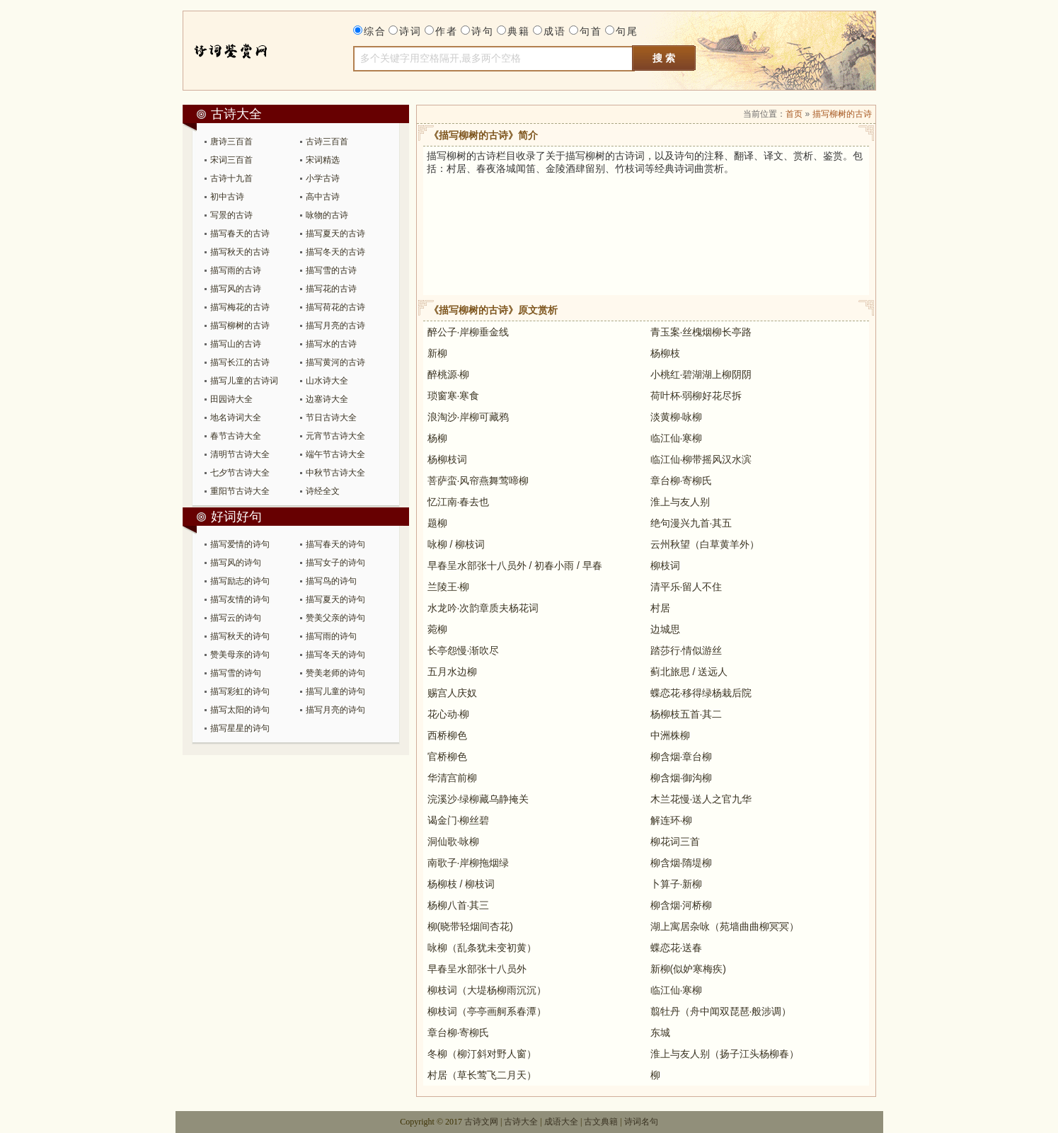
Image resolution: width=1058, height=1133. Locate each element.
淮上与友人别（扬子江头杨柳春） (724, 1053)
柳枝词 (665, 565)
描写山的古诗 (235, 344)
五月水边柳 (452, 671)
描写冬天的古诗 (335, 252)
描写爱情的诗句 (240, 544)
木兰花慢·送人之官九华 (701, 799)
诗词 (410, 31)
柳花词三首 (675, 841)
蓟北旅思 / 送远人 (689, 671)
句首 (591, 31)
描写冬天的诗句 (335, 655)
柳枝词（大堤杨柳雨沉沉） (486, 990)
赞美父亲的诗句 (335, 618)
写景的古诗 (231, 215)
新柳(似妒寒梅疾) (688, 968)
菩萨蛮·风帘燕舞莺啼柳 (478, 480)
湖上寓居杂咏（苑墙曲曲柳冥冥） (724, 926)
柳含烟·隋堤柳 (681, 862)
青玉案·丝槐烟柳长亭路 (701, 332)
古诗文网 (481, 1122)
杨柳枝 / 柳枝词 (461, 884)
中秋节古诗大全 (335, 473)
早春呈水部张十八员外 (477, 968)
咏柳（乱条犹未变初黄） (481, 947)
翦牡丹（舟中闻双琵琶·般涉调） (721, 1011)
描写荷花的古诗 (335, 307)
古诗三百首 (327, 141)
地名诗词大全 (235, 417)
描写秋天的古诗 (240, 252)
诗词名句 (641, 1122)
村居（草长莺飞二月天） (481, 1075)
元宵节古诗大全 (335, 436)
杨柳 (437, 438)
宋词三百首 (231, 160)
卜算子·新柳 (676, 884)
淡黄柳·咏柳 (676, 416)
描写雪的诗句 (235, 673)
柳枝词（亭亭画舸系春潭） (486, 1011)
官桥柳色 (447, 756)
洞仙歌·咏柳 (453, 841)
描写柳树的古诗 (240, 325)
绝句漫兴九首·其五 (691, 523)
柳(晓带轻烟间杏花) (470, 926)
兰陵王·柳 (448, 586)
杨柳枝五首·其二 (686, 714)
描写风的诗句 (235, 563)
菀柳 (437, 629)
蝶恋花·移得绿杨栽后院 (701, 692)
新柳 (437, 353)
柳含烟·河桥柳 (681, 905)
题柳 (437, 523)
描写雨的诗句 (331, 636)
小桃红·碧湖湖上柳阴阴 (701, 374)
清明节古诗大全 (240, 454)
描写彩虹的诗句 (240, 691)
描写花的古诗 (331, 289)
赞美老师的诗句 (335, 673)
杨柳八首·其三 (458, 905)
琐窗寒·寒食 (453, 395)
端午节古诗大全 (335, 454)
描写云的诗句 (235, 618)
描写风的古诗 (235, 289)
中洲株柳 (670, 735)
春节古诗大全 (235, 436)
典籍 (518, 31)
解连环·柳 (671, 820)
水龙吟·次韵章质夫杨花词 (483, 608)
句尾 (627, 31)
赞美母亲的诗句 (240, 655)
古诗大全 (244, 50)
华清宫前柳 (452, 777)
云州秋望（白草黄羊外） (704, 544)
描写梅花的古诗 (240, 307)
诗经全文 (323, 491)
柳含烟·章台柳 (681, 756)
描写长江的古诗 (240, 362)
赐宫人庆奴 (452, 692)
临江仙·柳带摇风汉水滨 (701, 459)
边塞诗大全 (327, 399)
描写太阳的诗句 (240, 710)
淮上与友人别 (680, 501)
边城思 (665, 629)
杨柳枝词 (447, 459)
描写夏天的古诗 (335, 233)
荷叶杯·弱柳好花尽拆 (696, 395)
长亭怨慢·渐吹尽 (463, 650)
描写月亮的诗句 (335, 710)
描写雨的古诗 (235, 270)
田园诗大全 (231, 399)
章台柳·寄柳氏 (681, 480)
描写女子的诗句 (335, 563)
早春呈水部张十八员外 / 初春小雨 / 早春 (514, 565)
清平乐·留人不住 (686, 586)
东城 (660, 1032)
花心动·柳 (448, 714)
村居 (660, 608)
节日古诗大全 (331, 417)
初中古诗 (227, 197)
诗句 (482, 31)
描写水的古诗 (331, 344)
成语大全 (561, 1122)
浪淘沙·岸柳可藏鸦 (468, 416)
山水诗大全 (327, 381)
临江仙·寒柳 (676, 438)
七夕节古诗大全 (240, 473)
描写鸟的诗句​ (331, 581)
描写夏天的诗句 (335, 599)
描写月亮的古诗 (335, 325)
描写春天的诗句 (335, 544)
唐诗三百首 (231, 141)
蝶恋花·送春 (676, 947)
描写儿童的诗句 (335, 691)
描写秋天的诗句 (240, 636)
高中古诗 (323, 197)
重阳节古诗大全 (240, 491)
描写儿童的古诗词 (244, 381)
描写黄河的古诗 (335, 362)
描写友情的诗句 (240, 599)
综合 (375, 31)
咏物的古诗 (327, 215)
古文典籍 (601, 1122)
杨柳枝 (665, 353)
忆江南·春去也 (458, 501)
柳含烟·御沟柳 (681, 777)
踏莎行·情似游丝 (686, 650)
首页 (794, 114)
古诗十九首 (231, 178)
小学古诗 (323, 178)
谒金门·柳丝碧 (458, 820)
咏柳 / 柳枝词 (456, 544)
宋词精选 (323, 160)
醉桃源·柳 (448, 374)
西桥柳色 (447, 735)
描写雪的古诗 (331, 270)
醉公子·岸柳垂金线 (468, 332)
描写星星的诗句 (240, 728)
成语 (555, 31)
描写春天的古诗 (240, 233)
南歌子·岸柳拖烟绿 (468, 862)
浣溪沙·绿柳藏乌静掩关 (478, 799)
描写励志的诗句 (240, 581)
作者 (446, 31)
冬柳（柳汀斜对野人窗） (481, 1053)
